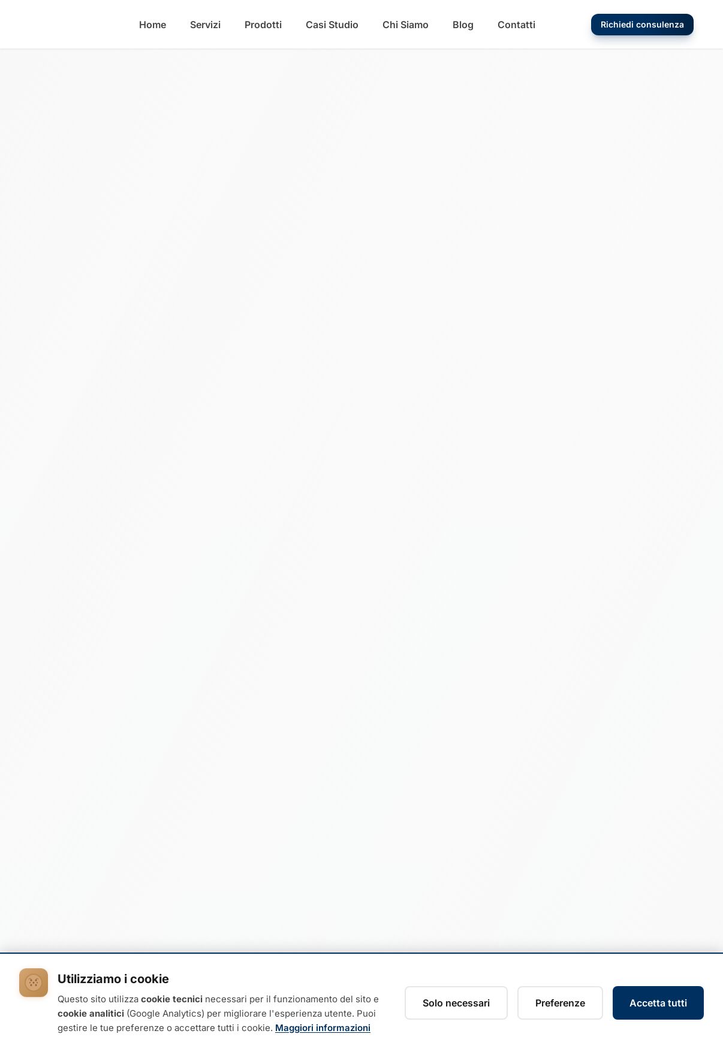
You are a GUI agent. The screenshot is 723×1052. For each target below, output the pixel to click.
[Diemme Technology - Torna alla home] (63, 24)
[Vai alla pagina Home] (152, 25)
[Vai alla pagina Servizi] (205, 24)
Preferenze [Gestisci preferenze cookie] (560, 1003)
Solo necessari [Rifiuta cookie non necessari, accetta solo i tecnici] (456, 1003)
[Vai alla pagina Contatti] (516, 25)
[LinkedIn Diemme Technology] (39, 924)
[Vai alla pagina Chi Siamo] (405, 25)
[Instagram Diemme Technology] (97, 924)
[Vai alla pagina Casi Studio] (332, 25)
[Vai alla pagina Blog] (463, 25)
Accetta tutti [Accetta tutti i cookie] (658, 1003)
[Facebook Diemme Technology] (68, 924)
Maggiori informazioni (322, 1027)
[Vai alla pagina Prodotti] (263, 24)
